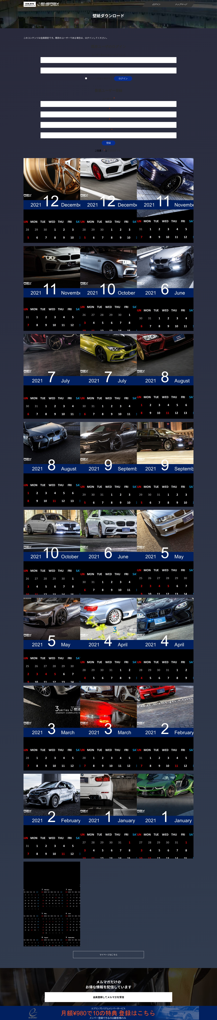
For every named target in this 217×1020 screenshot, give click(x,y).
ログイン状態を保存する (100, 78)
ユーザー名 (108, 98)
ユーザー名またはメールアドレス (108, 55)
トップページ (181, 4)
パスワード (108, 65)
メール (109, 130)
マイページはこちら (108, 954)
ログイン (156, 4)
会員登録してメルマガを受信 (108, 997)
